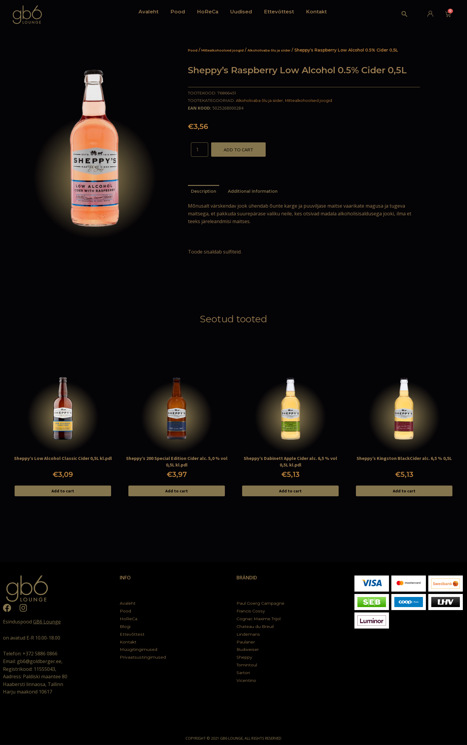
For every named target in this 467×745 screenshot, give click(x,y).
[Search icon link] (404, 15)
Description (204, 192)
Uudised (241, 12)
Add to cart (238, 150)
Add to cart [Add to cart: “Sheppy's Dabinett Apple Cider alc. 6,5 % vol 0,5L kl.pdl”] (290, 491)
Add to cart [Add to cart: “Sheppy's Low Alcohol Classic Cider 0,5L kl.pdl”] (63, 491)
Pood (177, 12)
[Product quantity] (199, 149)
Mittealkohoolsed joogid (229, 50)
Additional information (255, 192)
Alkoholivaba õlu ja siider (286, 50)
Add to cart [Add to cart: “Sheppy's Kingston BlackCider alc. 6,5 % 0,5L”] (404, 491)
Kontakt (316, 12)
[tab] (204, 192)
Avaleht (148, 12)
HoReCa (207, 12)
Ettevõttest (279, 12)
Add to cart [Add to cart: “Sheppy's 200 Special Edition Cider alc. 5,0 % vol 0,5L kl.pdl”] (176, 491)
